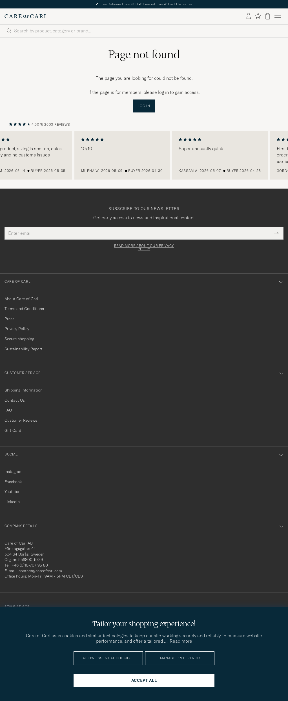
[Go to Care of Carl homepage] (26, 16)
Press (9, 318)
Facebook (13, 481)
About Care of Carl (21, 298)
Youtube (12, 491)
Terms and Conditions (24, 308)
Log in (144, 106)
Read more (181, 640)
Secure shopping (19, 338)
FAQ (8, 410)
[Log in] (249, 16)
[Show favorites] (258, 16)
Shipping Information (24, 390)
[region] (144, 155)
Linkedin (12, 501)
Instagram (14, 471)
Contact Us (15, 400)
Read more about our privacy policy (144, 247)
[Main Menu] (277, 16)
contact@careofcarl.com (40, 570)
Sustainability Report (23, 348)
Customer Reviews (21, 420)
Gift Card (13, 430)
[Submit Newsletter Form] (276, 233)
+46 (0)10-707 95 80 (30, 565)
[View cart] (267, 16)
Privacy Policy (17, 328)
